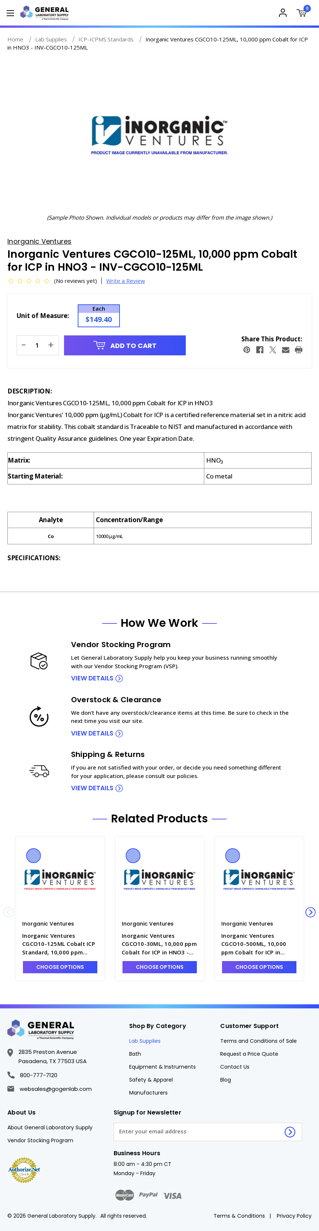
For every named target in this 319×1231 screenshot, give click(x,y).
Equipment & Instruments (162, 1067)
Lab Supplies (145, 1041)
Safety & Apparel (151, 1079)
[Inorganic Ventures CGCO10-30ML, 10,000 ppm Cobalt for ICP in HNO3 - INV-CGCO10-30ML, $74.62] (160, 880)
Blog (225, 1079)
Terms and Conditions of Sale (258, 1041)
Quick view (33, 855)
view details (92, 678)
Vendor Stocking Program (40, 1140)
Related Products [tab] (159, 819)
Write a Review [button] (125, 280)
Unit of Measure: (43, 315)
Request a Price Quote (249, 1054)
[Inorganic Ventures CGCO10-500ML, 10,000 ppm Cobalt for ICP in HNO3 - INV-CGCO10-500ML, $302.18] (259, 880)
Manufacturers (148, 1092)
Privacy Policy (294, 1216)
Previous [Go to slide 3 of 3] (8, 912)
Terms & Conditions (239, 1216)
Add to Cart (125, 345)
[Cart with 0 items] (303, 14)
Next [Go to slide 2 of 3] (310, 912)
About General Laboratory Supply (50, 1127)
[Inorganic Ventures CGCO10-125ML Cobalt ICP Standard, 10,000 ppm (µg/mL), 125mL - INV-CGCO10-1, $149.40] (60, 880)
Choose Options (60, 967)
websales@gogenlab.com (49, 1089)
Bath (135, 1054)
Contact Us (234, 1067)
